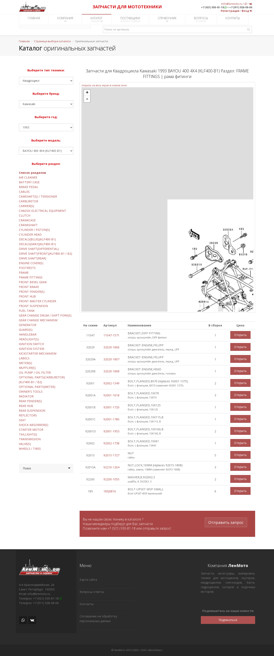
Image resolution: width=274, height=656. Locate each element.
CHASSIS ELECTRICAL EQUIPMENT (42, 211)
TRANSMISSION (30, 439)
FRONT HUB (27, 296)
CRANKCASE (27, 220)
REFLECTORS (28, 415)
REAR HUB (26, 406)
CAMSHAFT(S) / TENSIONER (38, 196)
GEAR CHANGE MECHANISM (38, 320)
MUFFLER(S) (27, 368)
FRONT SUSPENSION (33, 306)
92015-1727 (111, 455)
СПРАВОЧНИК (167, 19)
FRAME (24, 273)
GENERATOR (27, 325)
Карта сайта (88, 580)
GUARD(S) (26, 330)
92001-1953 (111, 431)
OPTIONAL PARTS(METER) (37, 387)
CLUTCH (24, 215)
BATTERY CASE (29, 182)
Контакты (86, 604)
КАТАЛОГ (97, 19)
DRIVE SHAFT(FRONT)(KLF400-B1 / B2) (45, 253)
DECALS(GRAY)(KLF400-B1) (37, 244)
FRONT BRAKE (29, 287)
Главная (24, 41)
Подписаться (228, 620)
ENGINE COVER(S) (31, 263)
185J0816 (109, 491)
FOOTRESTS (27, 268)
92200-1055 (111, 479)
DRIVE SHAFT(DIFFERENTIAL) (39, 249)
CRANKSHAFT (28, 225)
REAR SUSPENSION (32, 411)
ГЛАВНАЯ (34, 19)
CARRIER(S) (26, 206)
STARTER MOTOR (31, 430)
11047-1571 (111, 335)
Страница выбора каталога (52, 41)
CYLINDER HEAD (30, 234)
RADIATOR (26, 396)
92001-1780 (111, 419)
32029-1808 (111, 371)
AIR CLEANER (28, 177)
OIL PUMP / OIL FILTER (35, 372)
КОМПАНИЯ (65, 19)
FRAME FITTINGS (30, 277)
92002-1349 (111, 383)
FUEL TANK (27, 311)
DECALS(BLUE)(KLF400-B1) (37, 239)
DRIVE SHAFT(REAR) (32, 258)
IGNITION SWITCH (31, 344)
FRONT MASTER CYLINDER (37, 301)
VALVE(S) (25, 444)
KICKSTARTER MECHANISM (37, 353)
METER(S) (25, 363)
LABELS (24, 358)
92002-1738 (111, 443)
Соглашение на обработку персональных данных (98, 618)
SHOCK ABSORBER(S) (33, 425)
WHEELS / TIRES (30, 449)
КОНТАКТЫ (233, 19)
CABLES (24, 192)
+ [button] (87, 93)
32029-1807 (111, 359)
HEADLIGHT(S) (29, 339)
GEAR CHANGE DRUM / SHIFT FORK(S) (45, 315)
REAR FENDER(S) (30, 401)
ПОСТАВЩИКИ (130, 19)
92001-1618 (111, 395)
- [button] (87, 99)
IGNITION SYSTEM (31, 349)
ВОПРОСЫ (201, 19)
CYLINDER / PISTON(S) (34, 230)
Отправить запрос (226, 521)
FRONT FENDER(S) (32, 292)
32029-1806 (111, 347)
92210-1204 (111, 467)
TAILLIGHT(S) (28, 434)
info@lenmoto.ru (231, 4)
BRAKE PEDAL (28, 187)
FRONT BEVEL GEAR (33, 282)
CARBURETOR (28, 201)
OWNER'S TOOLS (30, 391)
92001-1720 (111, 407)
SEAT (22, 420)
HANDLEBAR (27, 334)
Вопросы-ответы (92, 592)
